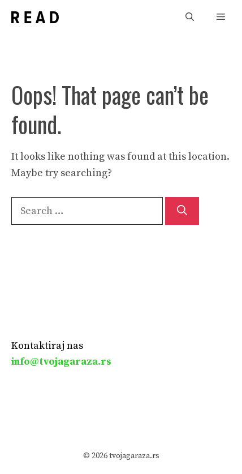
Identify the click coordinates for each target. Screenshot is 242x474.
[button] (189, 17)
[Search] (182, 211)
